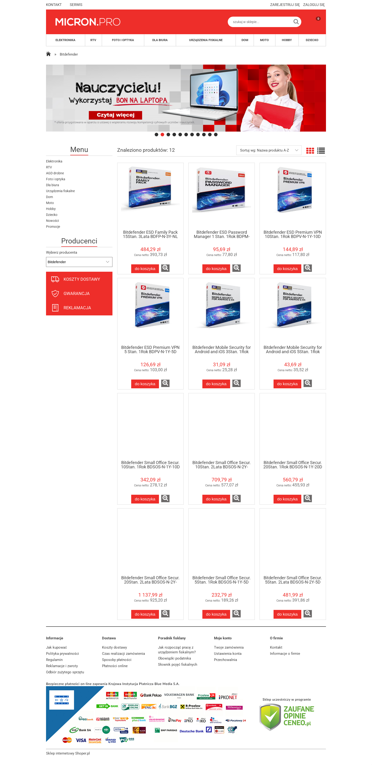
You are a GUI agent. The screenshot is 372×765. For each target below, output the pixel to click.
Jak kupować (56, 647)
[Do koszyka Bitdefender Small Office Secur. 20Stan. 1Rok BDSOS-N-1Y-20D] (288, 499)
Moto (50, 203)
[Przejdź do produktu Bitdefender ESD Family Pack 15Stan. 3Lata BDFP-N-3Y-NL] (150, 196)
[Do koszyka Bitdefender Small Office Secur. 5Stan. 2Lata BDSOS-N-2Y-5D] (288, 614)
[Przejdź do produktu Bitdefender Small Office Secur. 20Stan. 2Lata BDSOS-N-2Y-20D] (150, 541)
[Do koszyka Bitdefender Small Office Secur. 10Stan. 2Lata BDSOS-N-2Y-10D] (216, 499)
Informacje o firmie (285, 653)
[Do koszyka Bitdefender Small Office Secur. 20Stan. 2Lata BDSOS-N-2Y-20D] (145, 614)
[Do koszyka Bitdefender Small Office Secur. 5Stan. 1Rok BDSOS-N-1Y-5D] (216, 614)
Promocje (53, 226)
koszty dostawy (82, 279)
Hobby (51, 209)
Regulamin (54, 660)
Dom (49, 197)
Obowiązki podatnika (174, 658)
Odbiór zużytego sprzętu (65, 672)
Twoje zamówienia (229, 647)
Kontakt (276, 647)
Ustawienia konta (228, 653)
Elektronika (54, 161)
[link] (186, 98)
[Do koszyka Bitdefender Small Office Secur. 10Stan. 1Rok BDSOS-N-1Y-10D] (145, 499)
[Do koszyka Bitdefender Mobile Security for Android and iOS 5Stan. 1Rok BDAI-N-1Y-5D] (288, 384)
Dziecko (51, 215)
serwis (76, 5)
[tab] (156, 134)
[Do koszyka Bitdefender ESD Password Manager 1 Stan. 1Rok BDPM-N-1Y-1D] (216, 268)
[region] (186, 98)
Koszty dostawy (114, 647)
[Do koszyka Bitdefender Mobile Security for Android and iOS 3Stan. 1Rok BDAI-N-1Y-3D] (216, 384)
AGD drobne (55, 173)
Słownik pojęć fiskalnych (177, 664)
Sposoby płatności (116, 660)
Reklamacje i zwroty (62, 666)
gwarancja (77, 293)
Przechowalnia (225, 660)
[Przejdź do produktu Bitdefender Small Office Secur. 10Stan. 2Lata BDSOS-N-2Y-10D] (221, 426)
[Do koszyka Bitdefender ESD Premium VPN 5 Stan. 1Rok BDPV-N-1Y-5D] (145, 384)
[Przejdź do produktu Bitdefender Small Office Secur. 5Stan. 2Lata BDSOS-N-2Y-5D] (292, 541)
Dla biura (52, 185)
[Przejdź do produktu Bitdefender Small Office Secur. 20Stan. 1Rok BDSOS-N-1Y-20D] (292, 426)
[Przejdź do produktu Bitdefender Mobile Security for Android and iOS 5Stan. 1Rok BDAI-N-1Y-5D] (292, 311)
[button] (165, 268)
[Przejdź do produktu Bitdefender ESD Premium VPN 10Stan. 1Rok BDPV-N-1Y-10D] (292, 196)
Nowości (52, 221)
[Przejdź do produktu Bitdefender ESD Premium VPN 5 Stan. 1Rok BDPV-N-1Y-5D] (150, 311)
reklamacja (77, 307)
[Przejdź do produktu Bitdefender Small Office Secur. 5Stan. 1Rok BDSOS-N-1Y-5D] (221, 541)
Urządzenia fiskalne (60, 191)
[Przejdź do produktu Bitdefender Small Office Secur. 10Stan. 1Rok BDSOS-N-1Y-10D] (150, 426)
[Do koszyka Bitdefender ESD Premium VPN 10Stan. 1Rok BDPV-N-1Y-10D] (288, 268)
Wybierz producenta (61, 252)
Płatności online (115, 666)
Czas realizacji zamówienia (123, 653)
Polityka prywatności (62, 653)
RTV (49, 167)
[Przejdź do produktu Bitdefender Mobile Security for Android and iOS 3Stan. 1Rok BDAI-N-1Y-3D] (221, 311)
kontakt (54, 5)
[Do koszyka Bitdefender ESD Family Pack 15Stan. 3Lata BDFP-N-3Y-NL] (145, 268)
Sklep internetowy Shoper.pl (68, 753)
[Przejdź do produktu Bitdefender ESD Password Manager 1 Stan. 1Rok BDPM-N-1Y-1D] (221, 196)
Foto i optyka (55, 179)
